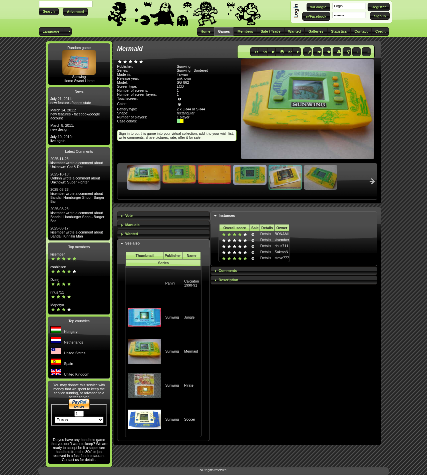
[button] (49, 11)
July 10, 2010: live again (61, 139)
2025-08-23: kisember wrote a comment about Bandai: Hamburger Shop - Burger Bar (77, 195)
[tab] (163, 215)
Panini (170, 283)
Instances (227, 215)
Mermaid (191, 351)
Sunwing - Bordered (192, 70)
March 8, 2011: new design (62, 127)
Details (265, 234)
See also (132, 243)
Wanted (131, 234)
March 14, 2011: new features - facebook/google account (75, 114)
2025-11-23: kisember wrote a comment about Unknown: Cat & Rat (76, 163)
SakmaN (281, 252)
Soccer (189, 419)
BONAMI (282, 234)
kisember (57, 254)
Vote (128, 215)
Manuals (132, 225)
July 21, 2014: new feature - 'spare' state (70, 101)
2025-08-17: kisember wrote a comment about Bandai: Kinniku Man (76, 232)
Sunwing (79, 77)
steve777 (282, 258)
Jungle (189, 317)
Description (228, 280)
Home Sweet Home (79, 81)
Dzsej (54, 280)
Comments (228, 271)
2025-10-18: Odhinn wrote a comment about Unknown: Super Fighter (75, 178)
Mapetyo (57, 305)
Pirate (188, 385)
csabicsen (58, 267)
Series (163, 263)
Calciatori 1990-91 (191, 283)
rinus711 (57, 292)
